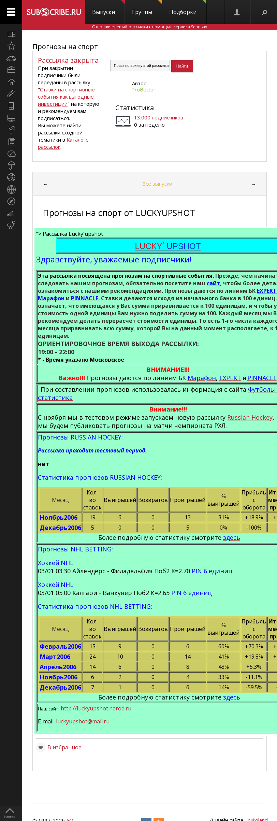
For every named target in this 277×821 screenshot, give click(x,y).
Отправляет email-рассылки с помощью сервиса (149, 27)
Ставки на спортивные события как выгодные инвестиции (66, 96)
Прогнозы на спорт (65, 46)
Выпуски (108, 8)
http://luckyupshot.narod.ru (96, 708)
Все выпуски (157, 183)
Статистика (134, 107)
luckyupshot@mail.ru (83, 721)
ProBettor (143, 89)
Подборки (187, 8)
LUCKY (168, 246)
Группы (147, 8)
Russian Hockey (250, 417)
